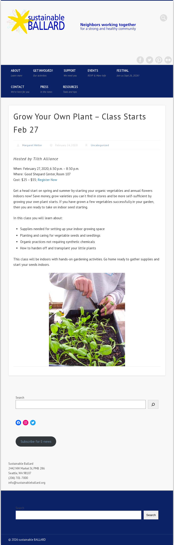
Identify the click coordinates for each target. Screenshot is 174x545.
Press (46, 89)
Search (20, 398)
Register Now (47, 180)
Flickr (168, 60)
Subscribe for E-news (36, 441)
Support (70, 73)
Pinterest (158, 60)
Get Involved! (43, 73)
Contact (20, 89)
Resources (70, 89)
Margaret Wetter (32, 145)
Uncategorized (100, 145)
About (16, 73)
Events (97, 73)
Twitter (149, 60)
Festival (128, 73)
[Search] (153, 404)
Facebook (140, 60)
